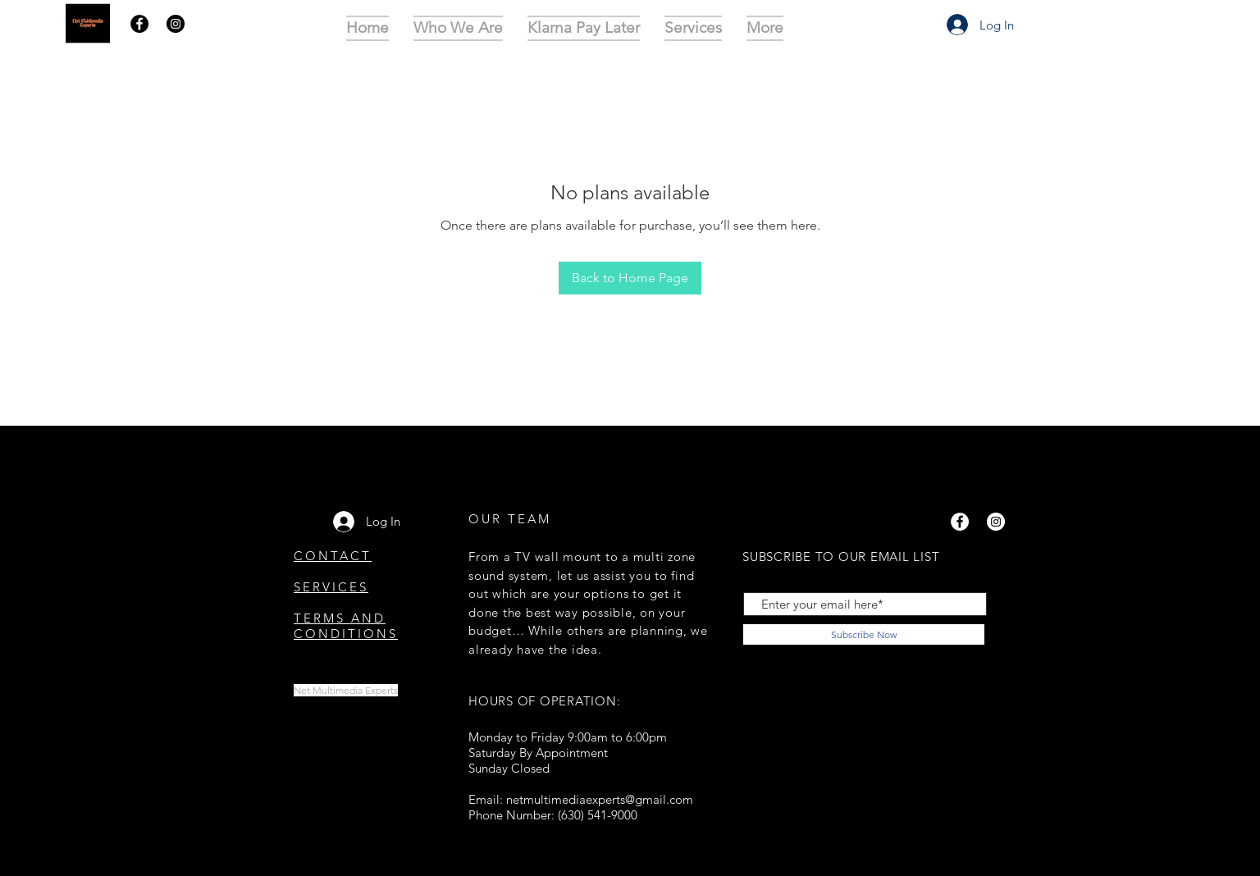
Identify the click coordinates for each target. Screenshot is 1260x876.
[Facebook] (139, 24)
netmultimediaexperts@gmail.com (599, 799)
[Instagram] (176, 24)
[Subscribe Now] (863, 634)
